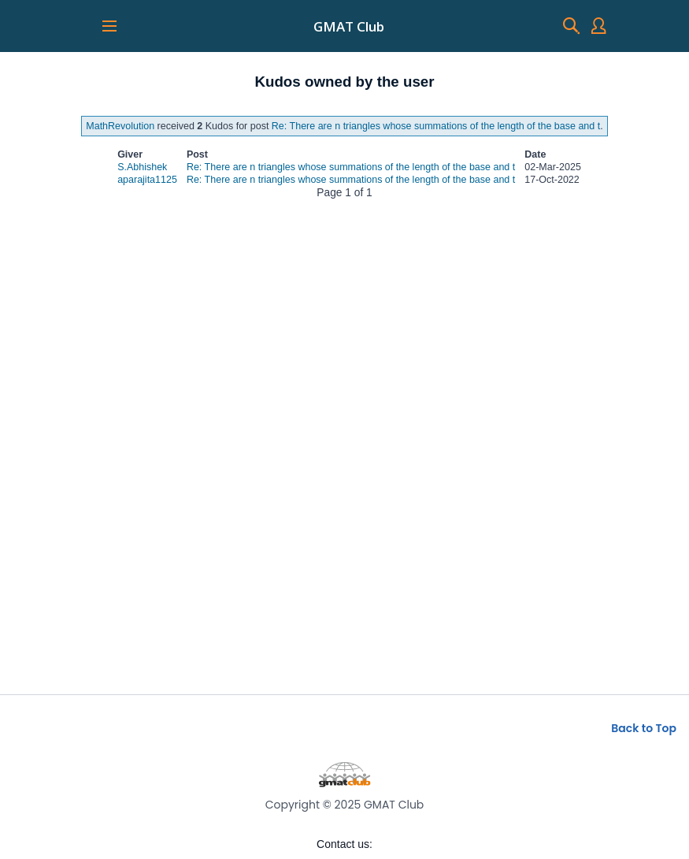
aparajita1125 (147, 179)
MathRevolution (120, 126)
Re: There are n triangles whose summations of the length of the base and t (436, 126)
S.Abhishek (142, 167)
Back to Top (643, 728)
